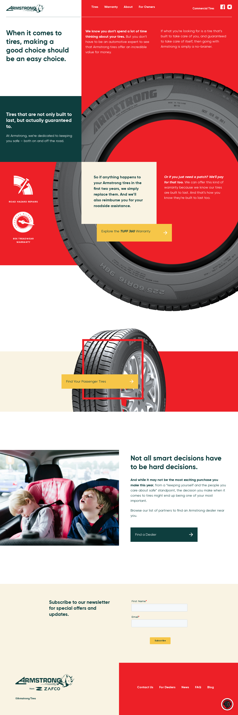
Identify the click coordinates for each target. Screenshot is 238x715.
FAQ (198, 687)
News (185, 687)
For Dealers (167, 687)
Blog (210, 687)
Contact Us (145, 687)
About (128, 9)
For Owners (147, 9)
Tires (94, 9)
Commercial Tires (203, 8)
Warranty (111, 9)
